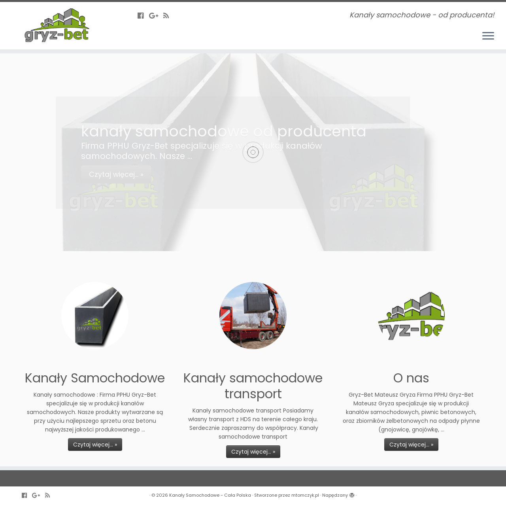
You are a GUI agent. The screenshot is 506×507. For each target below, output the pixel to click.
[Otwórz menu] (488, 36)
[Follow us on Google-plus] (156, 16)
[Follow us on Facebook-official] (143, 16)
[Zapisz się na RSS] (168, 16)
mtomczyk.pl (305, 495)
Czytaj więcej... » (95, 444)
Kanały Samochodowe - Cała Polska (210, 495)
